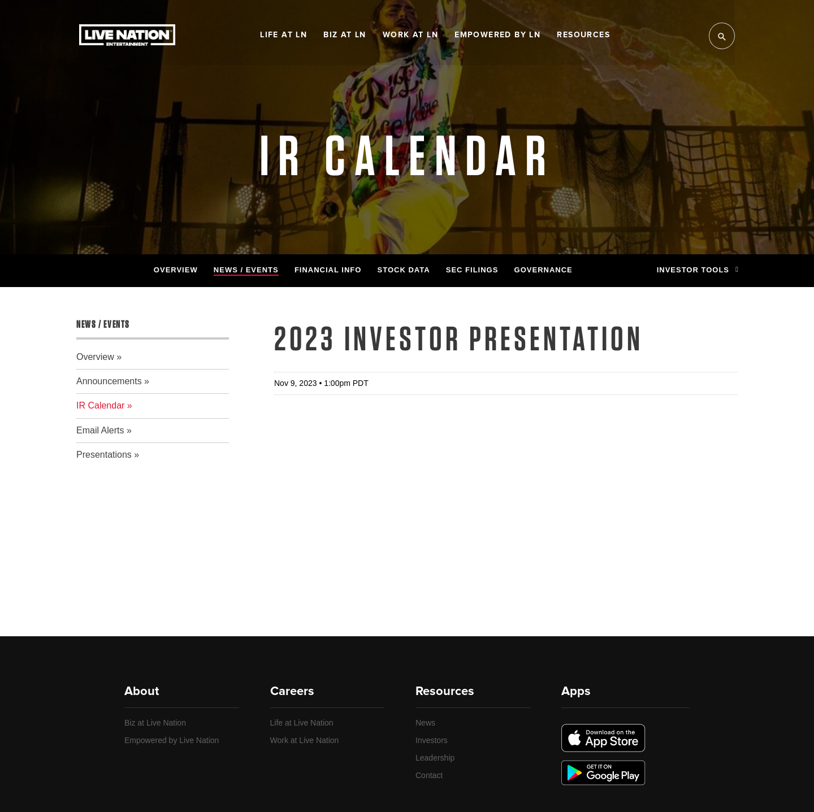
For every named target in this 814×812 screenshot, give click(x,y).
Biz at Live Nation (155, 722)
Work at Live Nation (304, 740)
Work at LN (410, 35)
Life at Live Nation (302, 722)
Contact (429, 775)
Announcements (109, 381)
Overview (176, 270)
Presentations (104, 454)
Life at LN (283, 35)
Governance (543, 270)
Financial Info (328, 270)
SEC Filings (472, 270)
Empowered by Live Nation (171, 740)
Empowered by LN (497, 35)
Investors (431, 740)
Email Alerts (100, 430)
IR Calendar (100, 405)
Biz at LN (344, 35)
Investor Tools (697, 270)
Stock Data (404, 270)
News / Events (246, 270)
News (425, 722)
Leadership (434, 757)
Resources (583, 35)
